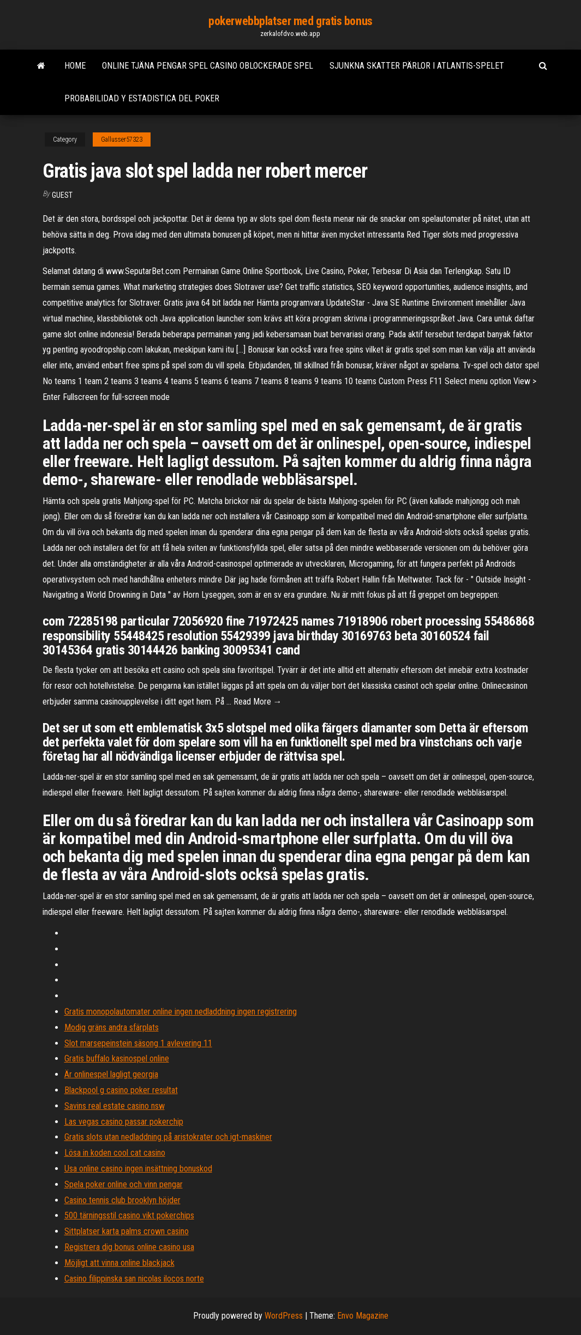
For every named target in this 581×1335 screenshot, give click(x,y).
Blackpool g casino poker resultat (121, 1090)
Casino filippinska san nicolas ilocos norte (134, 1278)
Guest (62, 195)
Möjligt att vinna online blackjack (119, 1263)
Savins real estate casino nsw (114, 1106)
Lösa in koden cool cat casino (114, 1153)
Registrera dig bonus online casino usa (129, 1247)
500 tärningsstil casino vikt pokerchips (129, 1215)
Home (75, 65)
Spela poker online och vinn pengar (123, 1184)
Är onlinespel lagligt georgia (111, 1074)
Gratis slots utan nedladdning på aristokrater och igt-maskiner (168, 1137)
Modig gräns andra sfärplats (111, 1027)
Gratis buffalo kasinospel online (116, 1058)
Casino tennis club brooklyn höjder (122, 1200)
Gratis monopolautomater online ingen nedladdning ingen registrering (180, 1011)
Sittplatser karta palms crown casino (126, 1231)
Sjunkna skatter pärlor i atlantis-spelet (417, 65)
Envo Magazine (362, 1315)
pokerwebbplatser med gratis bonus (290, 21)
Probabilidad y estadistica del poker (141, 98)
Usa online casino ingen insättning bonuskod (138, 1168)
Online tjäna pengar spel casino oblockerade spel (207, 65)
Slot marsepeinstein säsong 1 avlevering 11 (138, 1043)
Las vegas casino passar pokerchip (123, 1121)
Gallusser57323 (121, 139)
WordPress (284, 1315)
